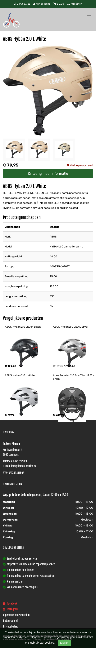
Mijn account (41, 3)
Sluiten (64, 642)
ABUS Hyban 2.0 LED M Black (23, 326)
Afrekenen (74, 3)
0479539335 (22, 3)
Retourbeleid (10, 621)
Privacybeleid (10, 626)
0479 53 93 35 (20, 461)
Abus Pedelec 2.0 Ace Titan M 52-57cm (73, 377)
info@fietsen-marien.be (23, 466)
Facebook (10, 603)
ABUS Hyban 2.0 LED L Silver (70, 326)
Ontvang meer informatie (48, 173)
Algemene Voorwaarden (16, 615)
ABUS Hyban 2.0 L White (20, 375)
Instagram (10, 609)
